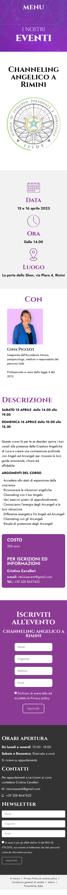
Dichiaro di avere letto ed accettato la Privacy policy (33, 695)
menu (33, 7)
